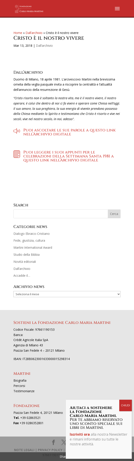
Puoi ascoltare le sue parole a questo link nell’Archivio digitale (69, 132)
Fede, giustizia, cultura (29, 240)
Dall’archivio (34, 33)
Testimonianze (24, 391)
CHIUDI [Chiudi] (125, 405)
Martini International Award (32, 247)
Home (17, 33)
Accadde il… (21, 275)
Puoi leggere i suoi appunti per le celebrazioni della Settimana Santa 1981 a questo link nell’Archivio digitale (68, 156)
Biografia (19, 380)
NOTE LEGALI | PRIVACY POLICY (38, 450)
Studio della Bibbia (26, 254)
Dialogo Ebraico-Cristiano (31, 233)
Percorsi (19, 386)
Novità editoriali (24, 261)
